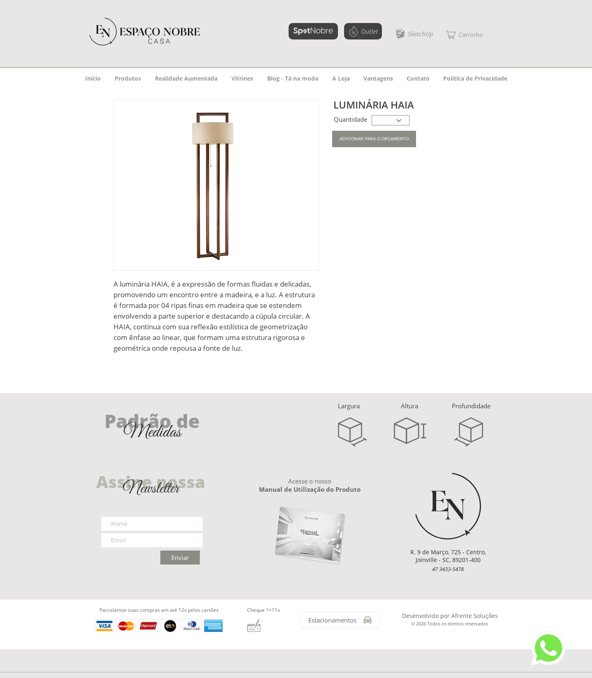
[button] (464, 34)
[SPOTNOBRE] (313, 31)
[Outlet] (363, 31)
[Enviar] (180, 558)
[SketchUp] (414, 33)
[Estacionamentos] (340, 620)
